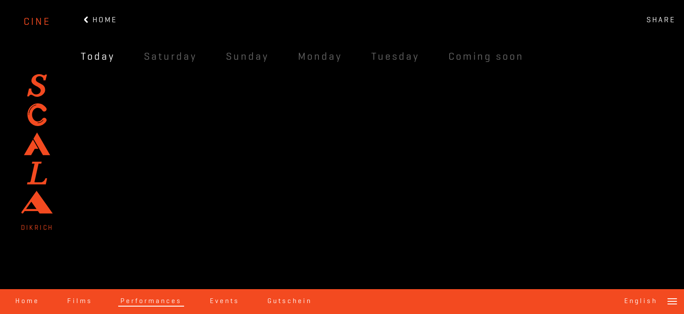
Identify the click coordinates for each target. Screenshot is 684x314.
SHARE (660, 20)
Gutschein (289, 301)
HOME (100, 20)
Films (79, 301)
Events (224, 301)
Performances (151, 301)
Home (27, 301)
